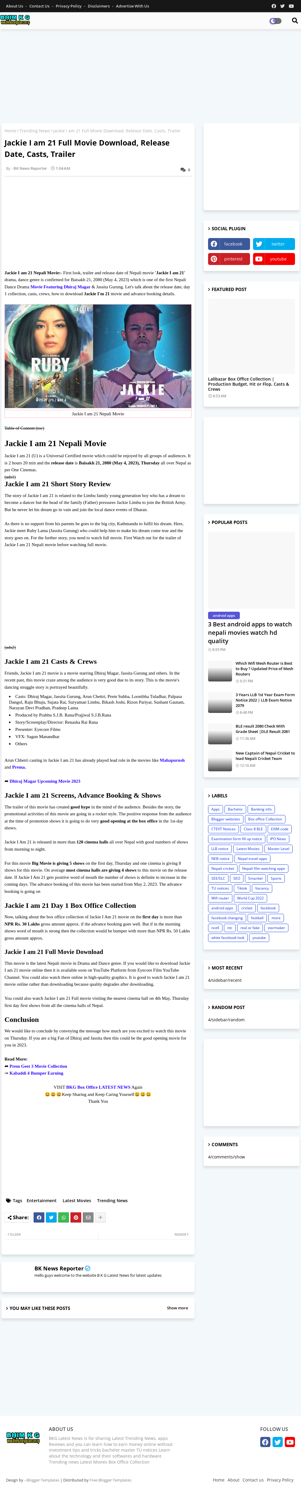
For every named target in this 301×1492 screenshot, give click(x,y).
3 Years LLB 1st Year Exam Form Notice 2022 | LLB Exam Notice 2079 (265, 700)
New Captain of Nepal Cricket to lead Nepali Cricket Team (265, 755)
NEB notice (220, 858)
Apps (215, 809)
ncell (215, 927)
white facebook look (227, 937)
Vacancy (262, 888)
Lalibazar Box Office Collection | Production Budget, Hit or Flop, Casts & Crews (248, 384)
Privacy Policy (69, 6)
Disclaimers (99, 6)
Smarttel (255, 878)
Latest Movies (77, 1200)
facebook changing (227, 917)
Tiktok (242, 888)
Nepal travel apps (252, 858)
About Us (15, 6)
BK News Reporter (59, 1268)
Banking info (261, 809)
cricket (246, 908)
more (276, 917)
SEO (236, 878)
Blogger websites (225, 819)
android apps (222, 908)
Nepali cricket (222, 868)
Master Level (278, 848)
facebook (233, 244)
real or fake (250, 927)
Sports (276, 878)
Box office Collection (265, 819)
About (234, 1480)
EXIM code (279, 828)
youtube (278, 259)
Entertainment (42, 1200)
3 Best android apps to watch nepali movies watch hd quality (250, 632)
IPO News (278, 838)
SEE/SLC (218, 878)
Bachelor (235, 809)
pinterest (233, 259)
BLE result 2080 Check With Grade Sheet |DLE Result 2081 (263, 728)
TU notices (220, 888)
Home (10, 131)
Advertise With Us (132, 6)
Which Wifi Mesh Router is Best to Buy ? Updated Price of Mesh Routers (264, 669)
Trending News (34, 131)
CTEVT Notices (223, 828)
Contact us (39, 6)
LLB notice (219, 848)
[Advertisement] (150, 77)
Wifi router (220, 898)
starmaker (276, 927)
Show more (177, 1308)
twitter (278, 244)
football (257, 917)
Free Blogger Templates (110, 1480)
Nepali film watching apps (263, 868)
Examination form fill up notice (236, 838)
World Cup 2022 (250, 898)
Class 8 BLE (253, 828)
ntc (229, 927)
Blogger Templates (42, 1480)
